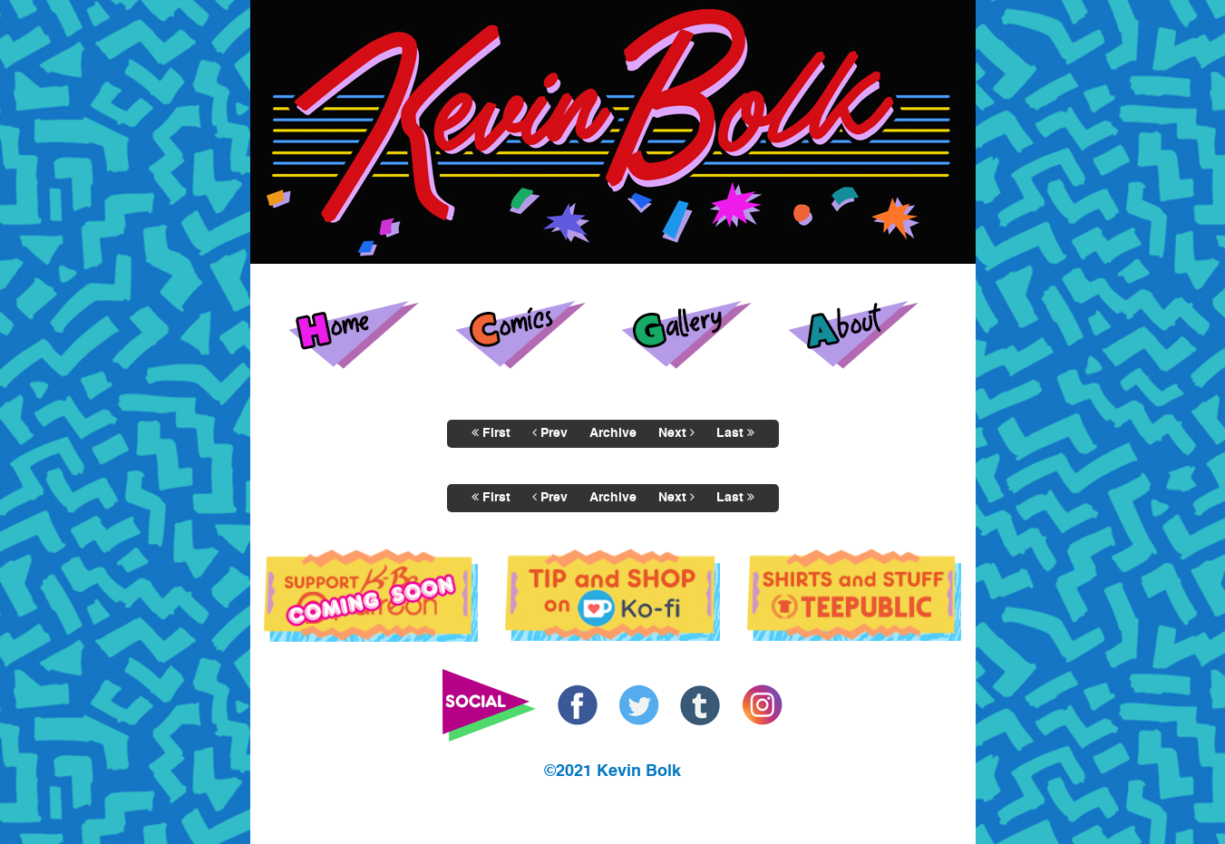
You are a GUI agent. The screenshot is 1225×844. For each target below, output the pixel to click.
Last (735, 433)
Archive (613, 433)
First (491, 433)
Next (676, 433)
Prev (550, 433)
